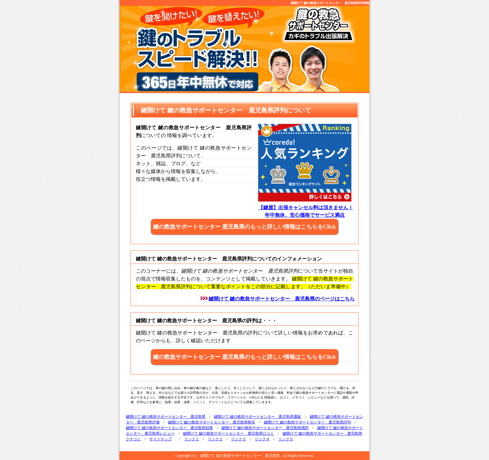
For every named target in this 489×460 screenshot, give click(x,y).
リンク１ (191, 439)
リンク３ (238, 439)
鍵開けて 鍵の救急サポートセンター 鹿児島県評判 (307, 422)
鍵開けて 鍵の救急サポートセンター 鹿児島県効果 (169, 428)
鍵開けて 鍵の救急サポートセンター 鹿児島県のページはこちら (282, 298)
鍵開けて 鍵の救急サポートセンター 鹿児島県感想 (265, 428)
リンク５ (285, 439)
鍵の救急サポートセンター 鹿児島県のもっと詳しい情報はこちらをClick (244, 227)
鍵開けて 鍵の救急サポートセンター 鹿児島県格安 (211, 422)
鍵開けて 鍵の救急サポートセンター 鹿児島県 (165, 416)
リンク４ (262, 439)
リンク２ (215, 439)
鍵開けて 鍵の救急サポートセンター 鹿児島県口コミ (228, 433)
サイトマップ (160, 439)
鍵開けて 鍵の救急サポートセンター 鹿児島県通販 (257, 416)
